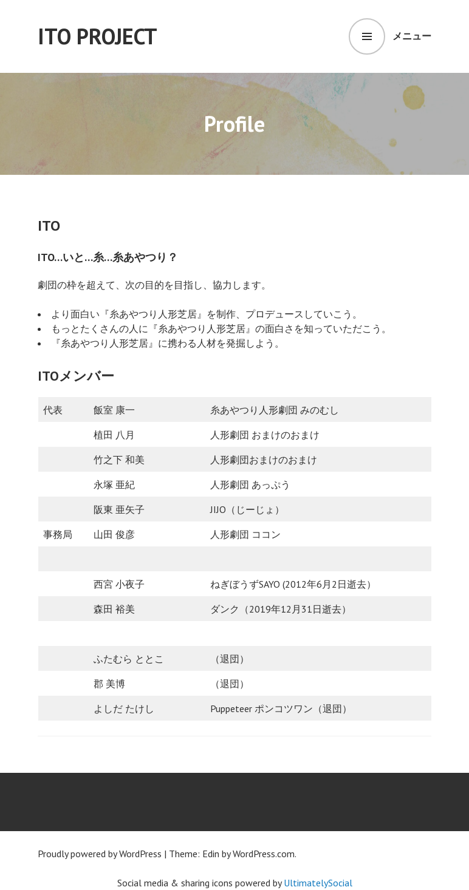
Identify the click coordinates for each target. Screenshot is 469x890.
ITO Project (97, 36)
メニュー (411, 36)
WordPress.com (264, 854)
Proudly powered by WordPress (100, 854)
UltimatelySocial (318, 883)
